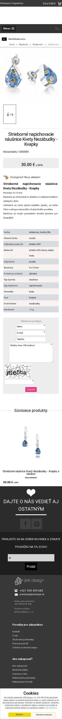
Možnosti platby (20, 670)
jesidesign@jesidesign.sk (32, 594)
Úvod (11, 44)
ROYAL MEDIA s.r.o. (24, 612)
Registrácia (17, 3)
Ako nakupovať (19, 666)
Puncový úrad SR (20, 643)
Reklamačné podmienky (23, 678)
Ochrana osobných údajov (24, 647)
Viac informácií (51, 708)
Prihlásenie (5, 3)
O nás (15, 635)
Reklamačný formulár (22, 682)
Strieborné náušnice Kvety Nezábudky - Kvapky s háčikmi (31, 472)
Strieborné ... (38, 44)
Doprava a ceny (19, 674)
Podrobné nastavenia (44, 715)
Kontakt (16, 631)
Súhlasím (19, 715)
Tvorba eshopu (22, 608)
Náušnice (23, 44)
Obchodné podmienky (23, 639)
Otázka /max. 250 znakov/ (31, 352)
